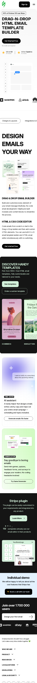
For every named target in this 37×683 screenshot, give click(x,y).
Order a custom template (14, 291)
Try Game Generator (18, 481)
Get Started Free (11, 41)
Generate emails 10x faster (18, 419)
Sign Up (24, 4)
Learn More (18, 518)
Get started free (11, 246)
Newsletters (29, 344)
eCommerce (6, 344)
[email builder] (3, 4)
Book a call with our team (18, 591)
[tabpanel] (18, 187)
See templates (10, 284)
